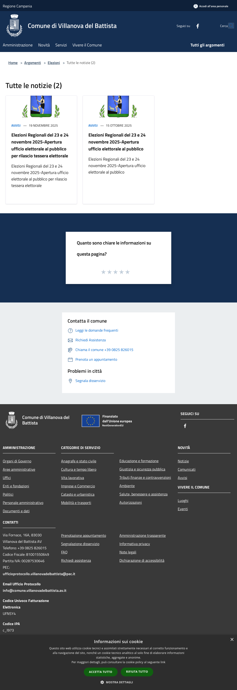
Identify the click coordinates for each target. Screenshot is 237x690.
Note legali (127, 552)
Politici (8, 494)
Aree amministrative (19, 469)
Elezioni (54, 62)
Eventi (183, 509)
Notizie (183, 461)
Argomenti (32, 62)
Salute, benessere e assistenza (143, 494)
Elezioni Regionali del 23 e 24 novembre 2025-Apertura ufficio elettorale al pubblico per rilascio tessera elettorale (40, 145)
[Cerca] (228, 25)
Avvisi (16, 125)
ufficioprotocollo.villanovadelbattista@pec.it (39, 574)
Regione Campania (17, 6)
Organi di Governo (17, 461)
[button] (118, 682)
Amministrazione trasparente (142, 535)
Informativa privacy (134, 544)
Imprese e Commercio (78, 486)
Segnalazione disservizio (80, 544)
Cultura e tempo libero (78, 469)
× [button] (232, 639)
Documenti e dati (16, 511)
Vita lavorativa (72, 477)
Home (13, 62)
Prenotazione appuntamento (83, 535)
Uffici (7, 477)
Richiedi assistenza (76, 560)
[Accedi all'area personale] (210, 6)
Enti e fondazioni (16, 486)
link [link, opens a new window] (163, 662)
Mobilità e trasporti (76, 502)
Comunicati (187, 469)
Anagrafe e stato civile (78, 461)
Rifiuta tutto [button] (137, 672)
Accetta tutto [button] (100, 672)
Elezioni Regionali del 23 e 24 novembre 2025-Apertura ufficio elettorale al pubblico (117, 141)
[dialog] (118, 662)
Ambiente (127, 485)
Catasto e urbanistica (77, 494)
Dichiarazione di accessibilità (141, 560)
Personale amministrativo (23, 502)
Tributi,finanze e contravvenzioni (145, 477)
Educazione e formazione (139, 461)
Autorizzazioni (130, 502)
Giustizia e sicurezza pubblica (142, 469)
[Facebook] (187, 25)
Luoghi (183, 500)
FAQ (64, 552)
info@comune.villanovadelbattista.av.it (34, 590)
